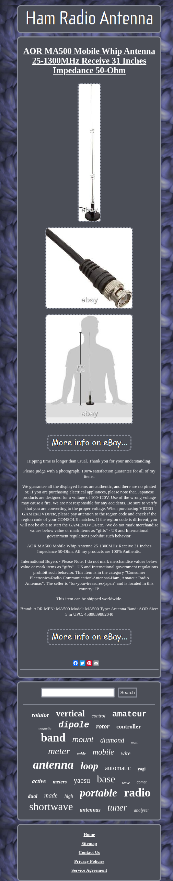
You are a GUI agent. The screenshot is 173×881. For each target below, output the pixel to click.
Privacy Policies (89, 861)
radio (137, 792)
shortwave (51, 807)
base (106, 778)
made (51, 795)
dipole (73, 725)
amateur (129, 714)
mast (134, 742)
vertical (70, 713)
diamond (112, 740)
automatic (118, 767)
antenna (53, 764)
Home (89, 834)
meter (59, 751)
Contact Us (89, 852)
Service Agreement (89, 870)
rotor (102, 726)
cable (81, 753)
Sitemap (89, 843)
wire (125, 753)
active (39, 781)
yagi (142, 768)
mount (82, 739)
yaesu (82, 780)
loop (90, 765)
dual (32, 796)
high (69, 796)
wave (126, 783)
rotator (40, 715)
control (98, 715)
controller (128, 726)
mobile (103, 752)
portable (98, 793)
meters (60, 781)
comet (142, 782)
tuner (117, 807)
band (53, 738)
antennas (90, 810)
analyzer (141, 810)
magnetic (44, 728)
